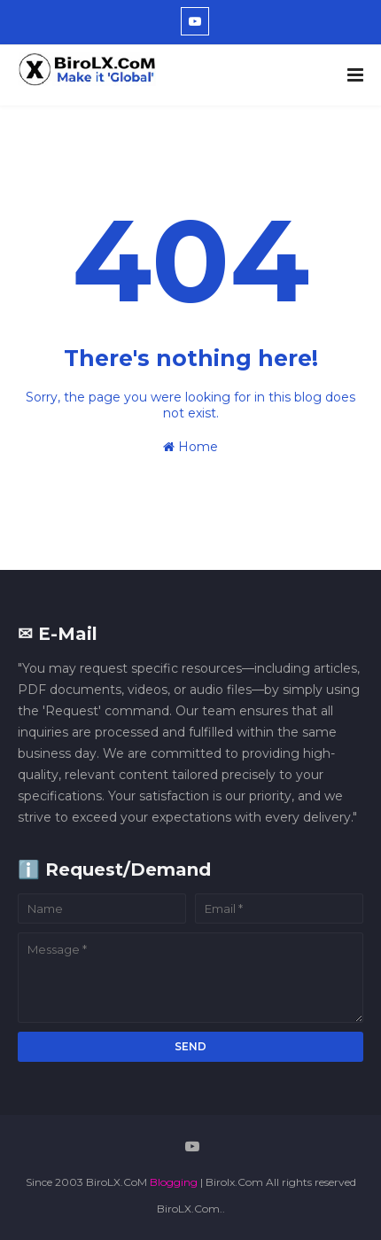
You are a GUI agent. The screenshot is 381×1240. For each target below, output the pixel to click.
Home (190, 447)
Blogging (174, 1182)
